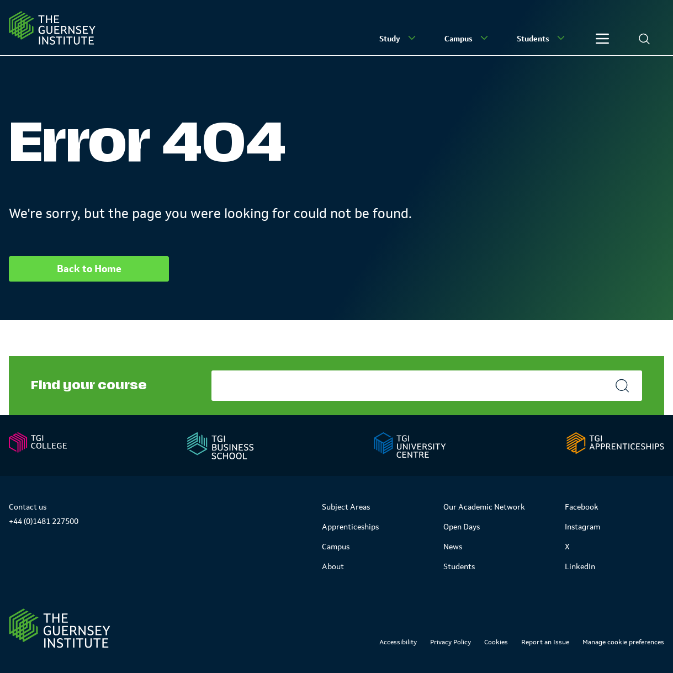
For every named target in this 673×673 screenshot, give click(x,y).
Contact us (27, 507)
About (333, 566)
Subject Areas (346, 507)
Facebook (581, 507)
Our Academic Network (484, 507)
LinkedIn (580, 566)
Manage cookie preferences (623, 642)
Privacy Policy (450, 642)
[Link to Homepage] (59, 628)
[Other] (602, 38)
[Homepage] (52, 28)
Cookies (496, 642)
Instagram (582, 527)
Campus (467, 38)
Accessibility (398, 642)
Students (542, 38)
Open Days (461, 527)
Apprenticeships (350, 527)
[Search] (644, 38)
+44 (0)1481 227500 (43, 521)
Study (398, 38)
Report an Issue (545, 642)
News (452, 547)
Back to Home (89, 269)
